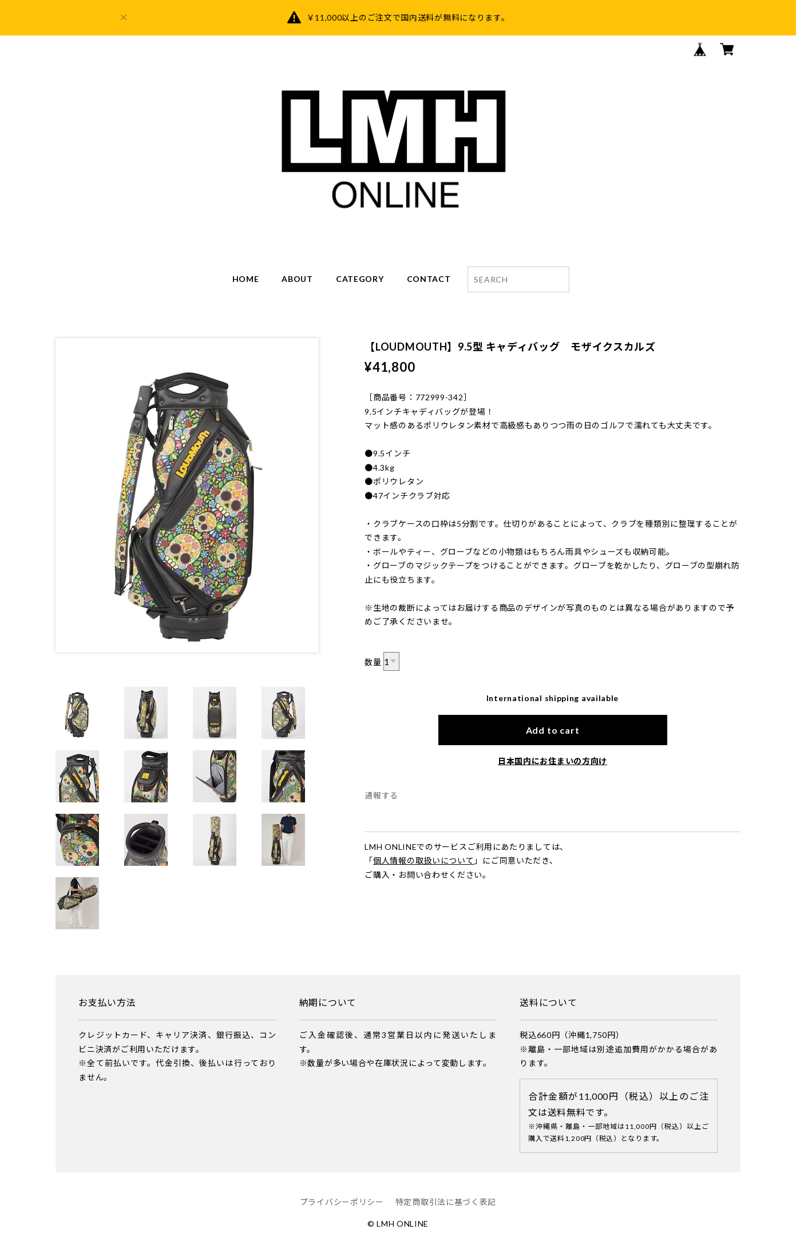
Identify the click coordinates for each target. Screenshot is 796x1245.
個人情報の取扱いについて (423, 860)
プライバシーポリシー (342, 1202)
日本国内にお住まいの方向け (552, 761)
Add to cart (553, 730)
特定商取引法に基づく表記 (445, 1202)
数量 (373, 662)
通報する (381, 795)
